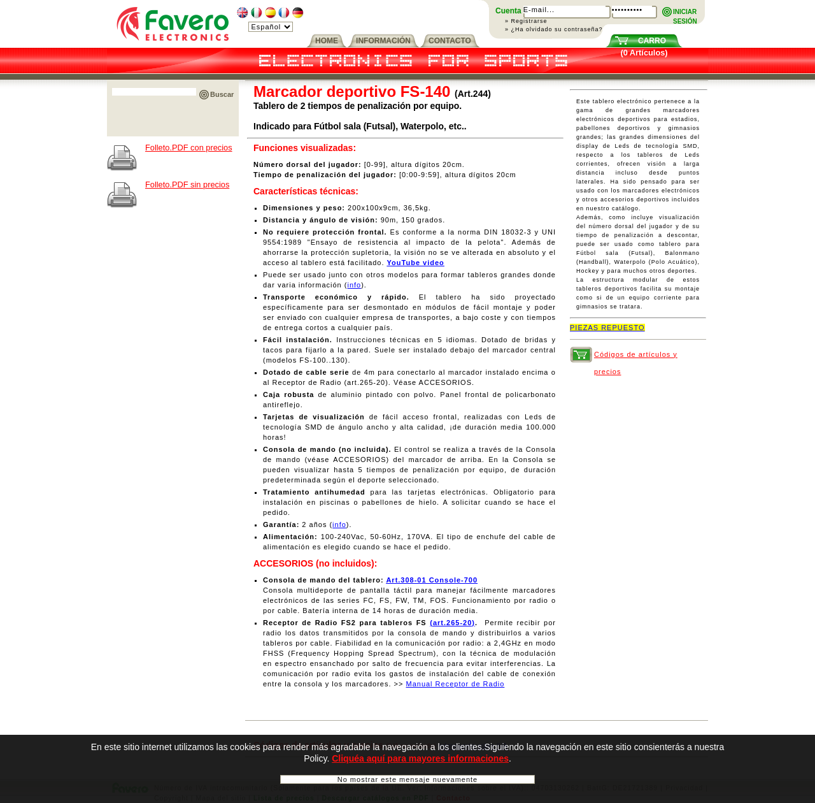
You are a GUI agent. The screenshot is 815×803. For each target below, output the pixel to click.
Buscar (222, 94)
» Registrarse (526, 21)
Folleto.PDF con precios (188, 147)
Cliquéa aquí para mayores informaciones (420, 765)
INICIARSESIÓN (685, 12)
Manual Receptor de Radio (455, 684)
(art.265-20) (452, 622)
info (354, 285)
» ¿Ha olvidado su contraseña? (554, 29)
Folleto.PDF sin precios (187, 184)
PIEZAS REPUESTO (607, 327)
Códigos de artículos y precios (635, 357)
